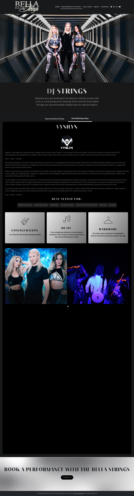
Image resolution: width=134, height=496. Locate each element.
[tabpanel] (67, 287)
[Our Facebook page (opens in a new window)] (111, 7)
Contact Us (67, 477)
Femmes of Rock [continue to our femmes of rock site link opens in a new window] (78, 493)
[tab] (55, 119)
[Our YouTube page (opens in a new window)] (119, 7)
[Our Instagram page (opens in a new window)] (114, 7)
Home (57, 7)
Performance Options (71, 7)
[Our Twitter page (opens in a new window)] (117, 7)
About (96, 7)
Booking (105, 7)
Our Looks (87, 7)
